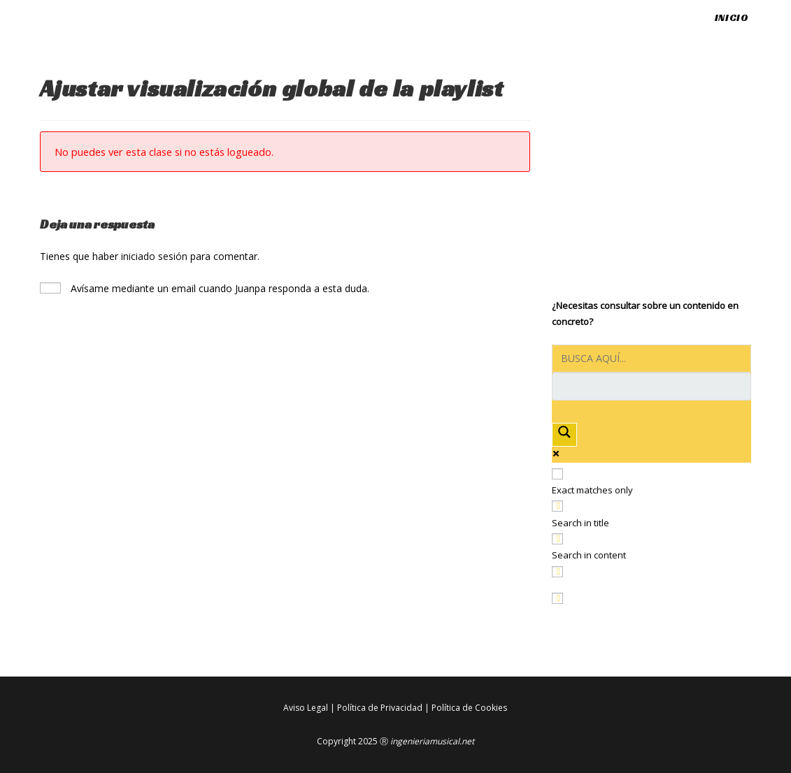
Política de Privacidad (379, 708)
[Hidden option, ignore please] (557, 598)
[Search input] (651, 359)
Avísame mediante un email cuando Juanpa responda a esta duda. (204, 288)
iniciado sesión (154, 256)
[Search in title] (557, 506)
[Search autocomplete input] (651, 386)
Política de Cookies (469, 708)
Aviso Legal (305, 708)
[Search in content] (557, 538)
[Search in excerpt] (557, 571)
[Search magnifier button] (564, 434)
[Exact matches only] (557, 473)
